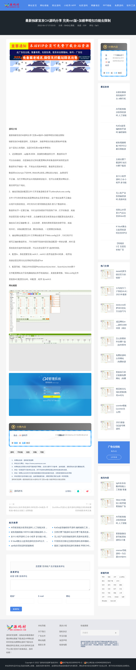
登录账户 (46, 566)
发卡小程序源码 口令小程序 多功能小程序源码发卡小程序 (36, 536)
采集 (35, 452)
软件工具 (131, 5)
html (109, 597)
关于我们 (42, 631)
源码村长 (18, 491)
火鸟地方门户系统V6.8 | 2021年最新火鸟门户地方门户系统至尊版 (121, 291)
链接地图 (63, 644)
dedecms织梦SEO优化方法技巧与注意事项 (121, 308)
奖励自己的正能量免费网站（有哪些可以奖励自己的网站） (121, 375)
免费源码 (119, 5)
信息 (28, 452)
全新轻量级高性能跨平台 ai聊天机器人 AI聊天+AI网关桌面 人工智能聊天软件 (121, 95)
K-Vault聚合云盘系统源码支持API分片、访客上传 (32, 541)
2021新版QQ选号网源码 (120, 425)
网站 (68, 596)
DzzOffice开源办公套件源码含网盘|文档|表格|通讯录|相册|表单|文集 (71, 509)
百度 (109, 589)
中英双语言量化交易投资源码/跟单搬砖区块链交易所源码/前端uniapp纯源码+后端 (90, 541)
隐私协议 (63, 631)
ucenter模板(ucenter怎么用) (121, 408)
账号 (115, 589)
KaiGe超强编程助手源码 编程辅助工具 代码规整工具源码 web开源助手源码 (87, 527)
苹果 (103, 577)
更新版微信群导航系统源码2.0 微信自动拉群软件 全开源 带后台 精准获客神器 (121, 536)
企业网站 (122, 577)
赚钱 (120, 585)
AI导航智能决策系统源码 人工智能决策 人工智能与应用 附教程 (38, 527)
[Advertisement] (50, 99)
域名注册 (113, 601)
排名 (120, 589)
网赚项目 (95, 5)
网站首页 (32, 5)
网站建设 (104, 601)
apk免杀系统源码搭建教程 (22, 545)
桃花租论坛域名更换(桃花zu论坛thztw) (121, 392)
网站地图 (42, 640)
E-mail (41, 596)
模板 (115, 593)
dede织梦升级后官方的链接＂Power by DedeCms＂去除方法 (121, 274)
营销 (115, 585)
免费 (123, 597)
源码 (12, 452)
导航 (42, 452)
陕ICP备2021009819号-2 (71, 662)
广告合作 (42, 636)
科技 (103, 593)
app (103, 597)
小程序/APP (70, 5)
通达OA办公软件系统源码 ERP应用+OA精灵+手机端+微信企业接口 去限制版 (28, 509)
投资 (103, 585)
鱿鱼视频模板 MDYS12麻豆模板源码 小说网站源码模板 (35, 532)
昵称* (12, 596)
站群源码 (83, 5)
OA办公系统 (69, 25)
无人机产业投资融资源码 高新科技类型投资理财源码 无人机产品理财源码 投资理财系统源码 (121, 196)
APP (115, 577)
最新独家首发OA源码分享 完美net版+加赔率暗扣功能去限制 (44, 479)
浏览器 (116, 597)
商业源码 (56, 5)
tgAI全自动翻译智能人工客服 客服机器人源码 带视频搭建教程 (121, 486)
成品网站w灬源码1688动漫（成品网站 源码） (121, 324)
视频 (109, 577)
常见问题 (63, 636)
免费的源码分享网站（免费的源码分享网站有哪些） (121, 358)
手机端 (20, 452)
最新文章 (42, 644)
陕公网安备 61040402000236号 (97, 662)
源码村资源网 (16, 479)
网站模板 (44, 5)
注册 (24, 443)
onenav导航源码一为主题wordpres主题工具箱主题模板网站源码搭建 (121, 553)
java (117, 581)
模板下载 (110, 581)
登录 (16, 443)
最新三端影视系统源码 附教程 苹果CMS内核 (73, 545)
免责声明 (63, 640)
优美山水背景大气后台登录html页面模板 (121, 212)
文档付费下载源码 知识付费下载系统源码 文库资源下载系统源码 (82, 532)
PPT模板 (107, 5)
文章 (120, 593)
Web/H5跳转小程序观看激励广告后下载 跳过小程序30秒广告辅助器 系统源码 (121, 503)
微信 (103, 581)
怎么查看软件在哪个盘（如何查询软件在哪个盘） (121, 341)
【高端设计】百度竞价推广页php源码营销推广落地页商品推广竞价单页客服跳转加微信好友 (121, 246)
